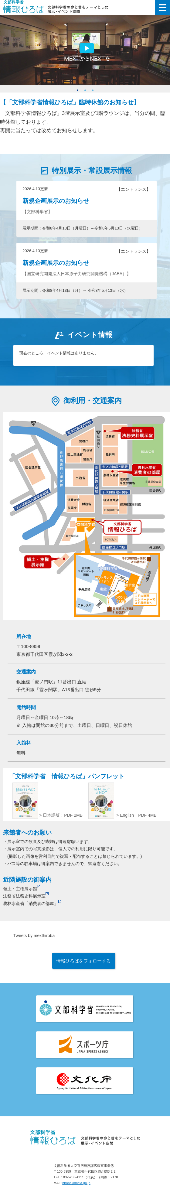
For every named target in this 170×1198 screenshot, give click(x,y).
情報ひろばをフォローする (83, 960)
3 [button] (92, 90)
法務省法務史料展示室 (26, 896)
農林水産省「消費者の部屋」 (32, 903)
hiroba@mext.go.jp (76, 1183)
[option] (85, 51)
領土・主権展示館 (21, 888)
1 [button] (77, 90)
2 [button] (85, 90)
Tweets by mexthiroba (34, 935)
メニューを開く (162, 7)
